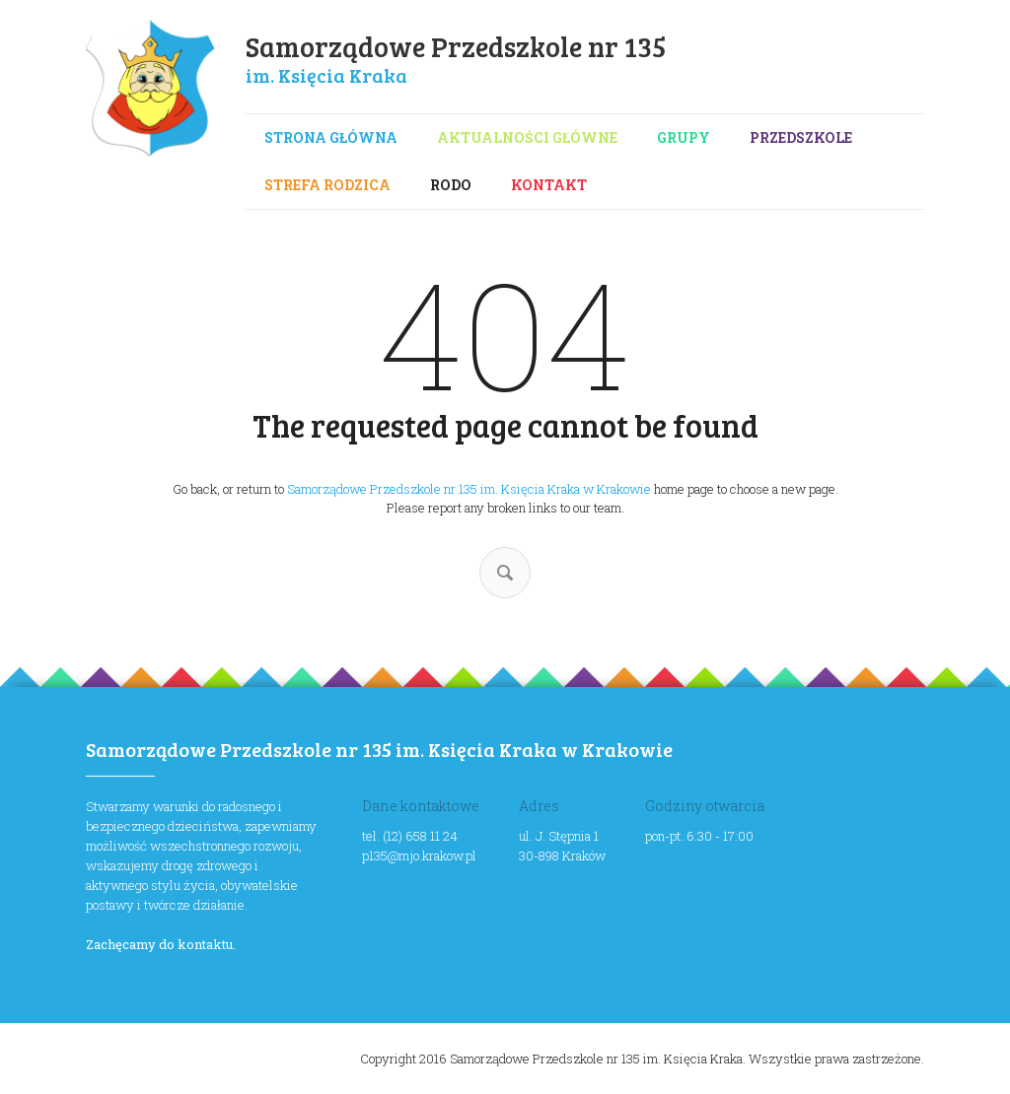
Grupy (683, 137)
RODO (450, 184)
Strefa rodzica (327, 184)
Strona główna (330, 137)
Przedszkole (801, 137)
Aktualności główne (527, 137)
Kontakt (549, 184)
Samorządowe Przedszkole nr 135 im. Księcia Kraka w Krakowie (469, 489)
